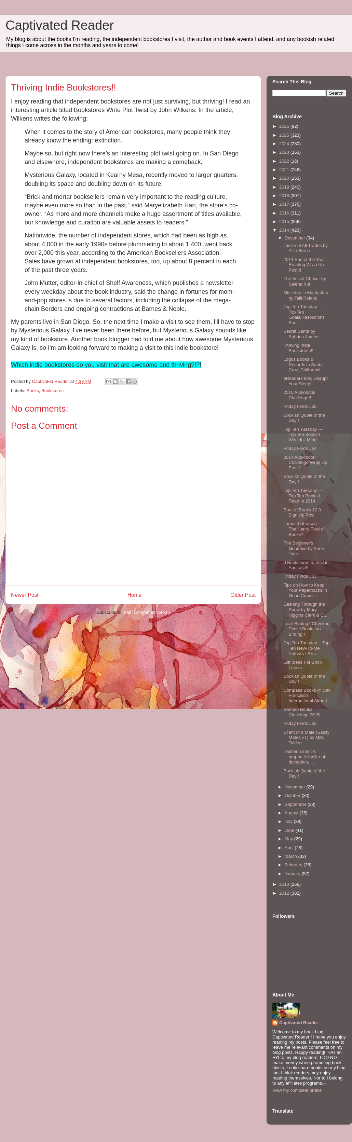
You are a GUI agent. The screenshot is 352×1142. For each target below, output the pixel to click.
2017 (284, 204)
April (290, 847)
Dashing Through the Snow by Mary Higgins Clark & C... (305, 609)
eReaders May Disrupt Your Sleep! (305, 381)
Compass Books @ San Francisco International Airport (306, 695)
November (296, 786)
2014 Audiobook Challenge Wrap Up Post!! (305, 462)
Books (33, 390)
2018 (284, 195)
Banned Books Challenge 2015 (301, 712)
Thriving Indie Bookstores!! (298, 348)
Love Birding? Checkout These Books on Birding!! (306, 629)
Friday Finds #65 (299, 406)
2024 (284, 143)
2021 (284, 169)
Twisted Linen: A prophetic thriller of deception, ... (304, 757)
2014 (284, 230)
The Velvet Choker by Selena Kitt (304, 281)
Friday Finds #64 (299, 448)
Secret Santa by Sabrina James (300, 334)
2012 (284, 893)
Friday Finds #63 (299, 576)
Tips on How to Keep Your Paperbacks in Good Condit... (305, 590)
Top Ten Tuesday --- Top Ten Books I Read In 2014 (303, 496)
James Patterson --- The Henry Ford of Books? (304, 529)
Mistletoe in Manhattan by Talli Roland (305, 295)
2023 (284, 152)
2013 (284, 884)
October (293, 795)
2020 (284, 178)
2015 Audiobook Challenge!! (299, 395)
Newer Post (25, 595)
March (291, 856)
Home (134, 595)
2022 (284, 161)
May (289, 838)
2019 (284, 187)
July (289, 821)
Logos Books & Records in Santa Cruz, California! (303, 364)
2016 (284, 213)
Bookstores (52, 390)
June (290, 830)
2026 (284, 126)
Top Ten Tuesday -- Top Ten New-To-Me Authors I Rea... (306, 648)
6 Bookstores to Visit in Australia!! (305, 565)
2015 (284, 221)
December (296, 237)
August (292, 812)
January (293, 873)
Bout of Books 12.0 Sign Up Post (302, 512)
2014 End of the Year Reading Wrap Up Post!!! (304, 265)
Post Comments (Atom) (147, 612)
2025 (284, 135)
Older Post (243, 595)
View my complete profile (297, 1090)
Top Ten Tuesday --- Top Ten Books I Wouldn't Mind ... (303, 434)
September (296, 804)
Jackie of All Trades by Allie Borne (305, 248)
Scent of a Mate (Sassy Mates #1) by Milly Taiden (306, 737)
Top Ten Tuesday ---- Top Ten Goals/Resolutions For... (304, 314)
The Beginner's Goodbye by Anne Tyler (303, 548)
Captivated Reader (59, 25)
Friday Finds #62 (299, 723)
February (294, 864)
